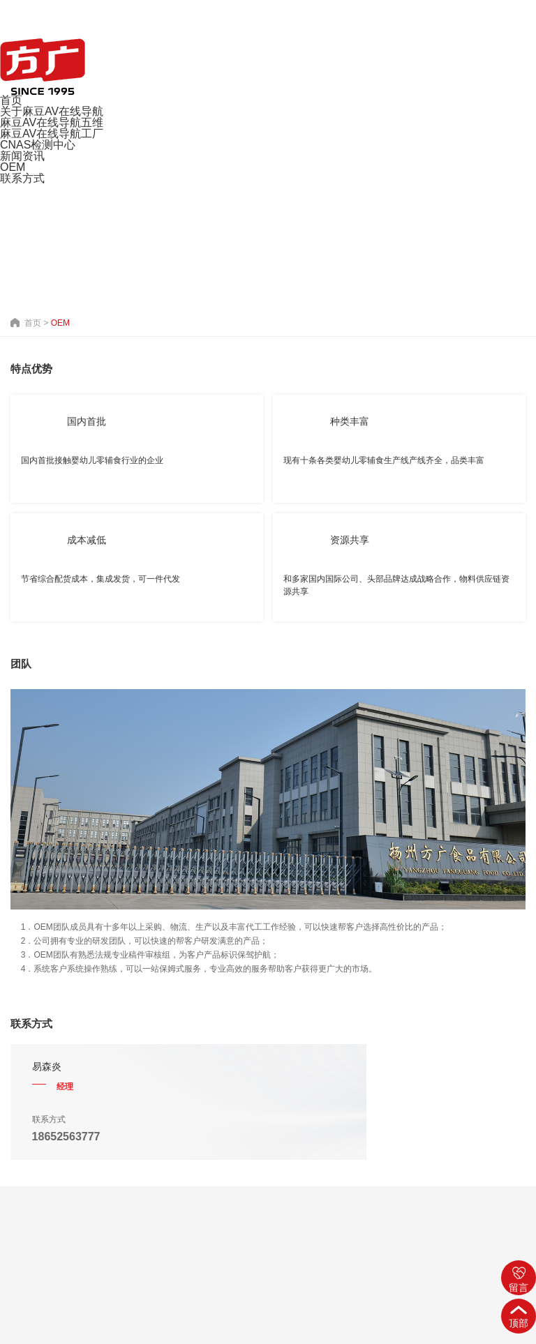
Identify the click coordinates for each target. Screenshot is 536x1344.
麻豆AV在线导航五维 (51, 122)
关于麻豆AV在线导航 (51, 111)
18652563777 (66, 1136)
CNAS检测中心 (37, 145)
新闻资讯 (22, 156)
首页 (11, 100)
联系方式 (22, 178)
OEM (12, 167)
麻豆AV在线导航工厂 (51, 133)
